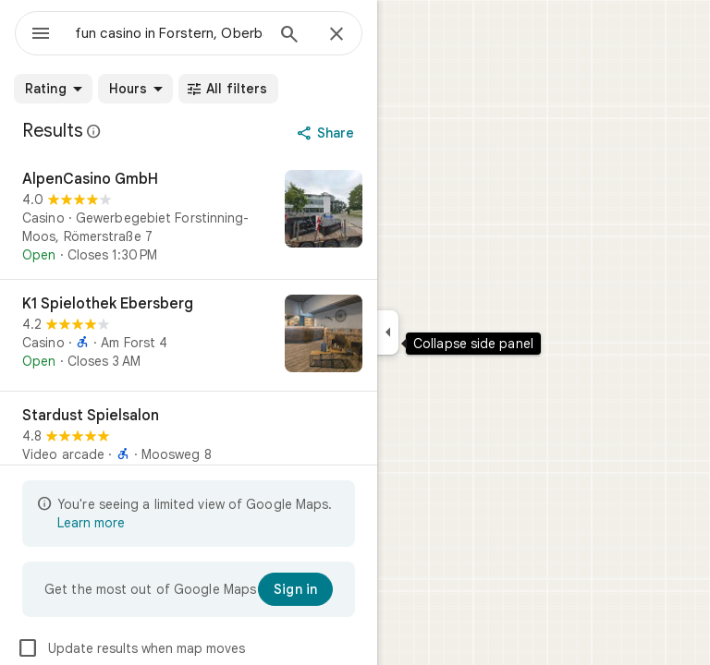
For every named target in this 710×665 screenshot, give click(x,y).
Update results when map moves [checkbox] (131, 648)
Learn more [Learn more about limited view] (91, 522)
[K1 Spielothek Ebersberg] (188, 335)
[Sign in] (295, 589)
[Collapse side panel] (387, 332)
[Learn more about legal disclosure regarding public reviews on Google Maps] (94, 131)
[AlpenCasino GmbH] (188, 217)
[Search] (289, 36)
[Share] (327, 133)
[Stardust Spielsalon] (188, 447)
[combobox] (169, 33)
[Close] (336, 35)
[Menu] (41, 35)
